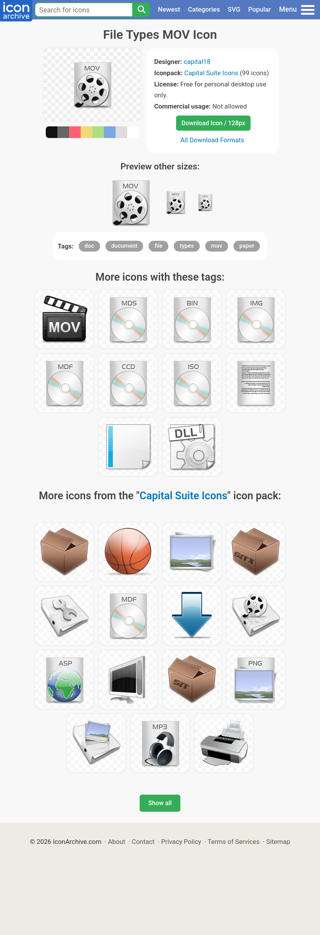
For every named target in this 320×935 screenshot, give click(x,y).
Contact (143, 841)
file (158, 245)
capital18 (197, 62)
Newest (169, 9)
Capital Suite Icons (211, 73)
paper (246, 245)
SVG (234, 9)
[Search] (141, 9)
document (124, 245)
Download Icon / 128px (213, 123)
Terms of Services (233, 841)
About (116, 841)
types (187, 245)
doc (89, 245)
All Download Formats (212, 140)
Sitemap (278, 841)
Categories (204, 9)
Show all (159, 803)
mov (216, 245)
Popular (259, 9)
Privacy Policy (181, 841)
